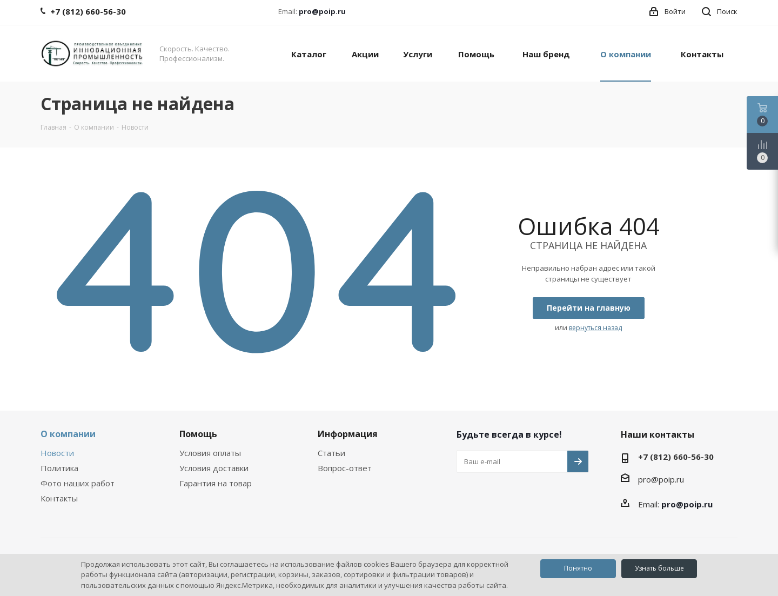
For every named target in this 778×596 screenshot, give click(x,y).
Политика (59, 468)
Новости (57, 452)
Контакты (59, 498)
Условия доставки (214, 468)
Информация (348, 434)
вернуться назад (595, 327)
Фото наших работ (78, 483)
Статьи (331, 452)
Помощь (198, 434)
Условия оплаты (210, 452)
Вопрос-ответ (345, 468)
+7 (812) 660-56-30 (676, 456)
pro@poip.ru (322, 11)
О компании (68, 434)
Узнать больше (659, 568)
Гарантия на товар (215, 483)
